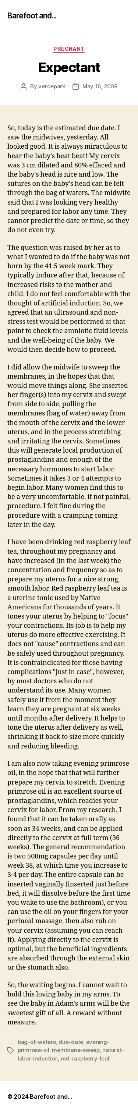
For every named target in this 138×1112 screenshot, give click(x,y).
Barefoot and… (51, 1096)
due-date (71, 1041)
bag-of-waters (37, 1041)
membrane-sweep (75, 1050)
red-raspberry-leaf (85, 1058)
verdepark (51, 86)
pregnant (68, 49)
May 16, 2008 (99, 86)
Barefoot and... (31, 16)
